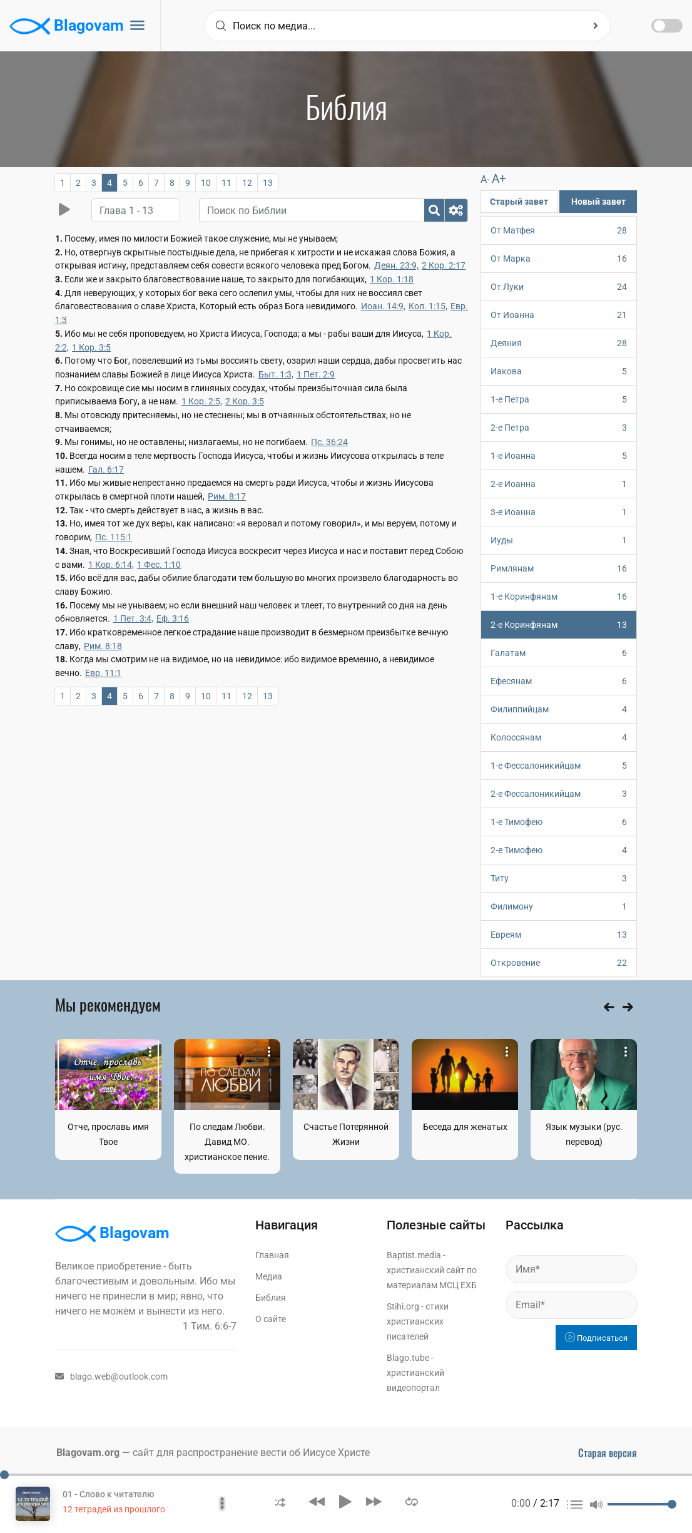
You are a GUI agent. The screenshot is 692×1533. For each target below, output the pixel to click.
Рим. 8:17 (227, 496)
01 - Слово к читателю (108, 1494)
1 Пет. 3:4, (133, 618)
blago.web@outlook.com (111, 1376)
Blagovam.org (88, 1453)
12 (247, 183)
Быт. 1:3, (275, 374)
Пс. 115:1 (113, 537)
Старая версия (607, 1452)
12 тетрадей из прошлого (114, 1509)
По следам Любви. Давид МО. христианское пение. (227, 1142)
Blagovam (66, 26)
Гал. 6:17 (106, 469)
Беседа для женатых (465, 1127)
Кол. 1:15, (428, 306)
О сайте (270, 1319)
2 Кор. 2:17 (444, 265)
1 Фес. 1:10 (159, 565)
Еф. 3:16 (172, 618)
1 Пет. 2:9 (316, 374)
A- (485, 179)
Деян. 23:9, (396, 265)
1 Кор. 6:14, (111, 565)
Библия (270, 1298)
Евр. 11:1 (103, 673)
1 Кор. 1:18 (392, 279)
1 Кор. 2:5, (201, 401)
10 (206, 183)
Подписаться (596, 1338)
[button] (280, 1501)
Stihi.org (403, 1306)
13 (268, 183)
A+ (499, 179)
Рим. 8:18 (103, 646)
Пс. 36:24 (329, 442)
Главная (272, 1255)
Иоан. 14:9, (383, 306)
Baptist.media (414, 1255)
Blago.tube (408, 1358)
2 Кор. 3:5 (244, 401)
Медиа (268, 1276)
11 (226, 183)
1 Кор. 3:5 (91, 347)
